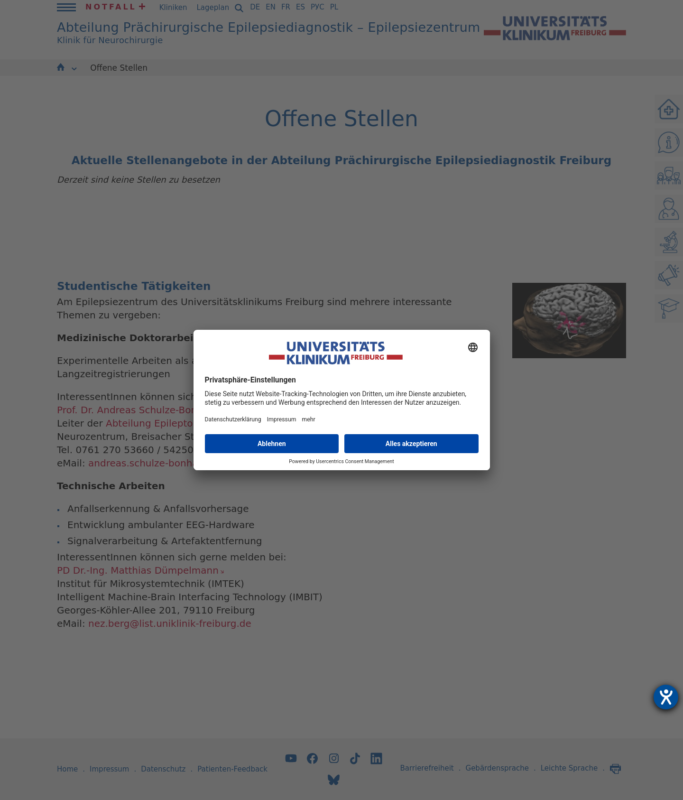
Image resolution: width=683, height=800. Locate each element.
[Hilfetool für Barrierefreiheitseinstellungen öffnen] (666, 697)
